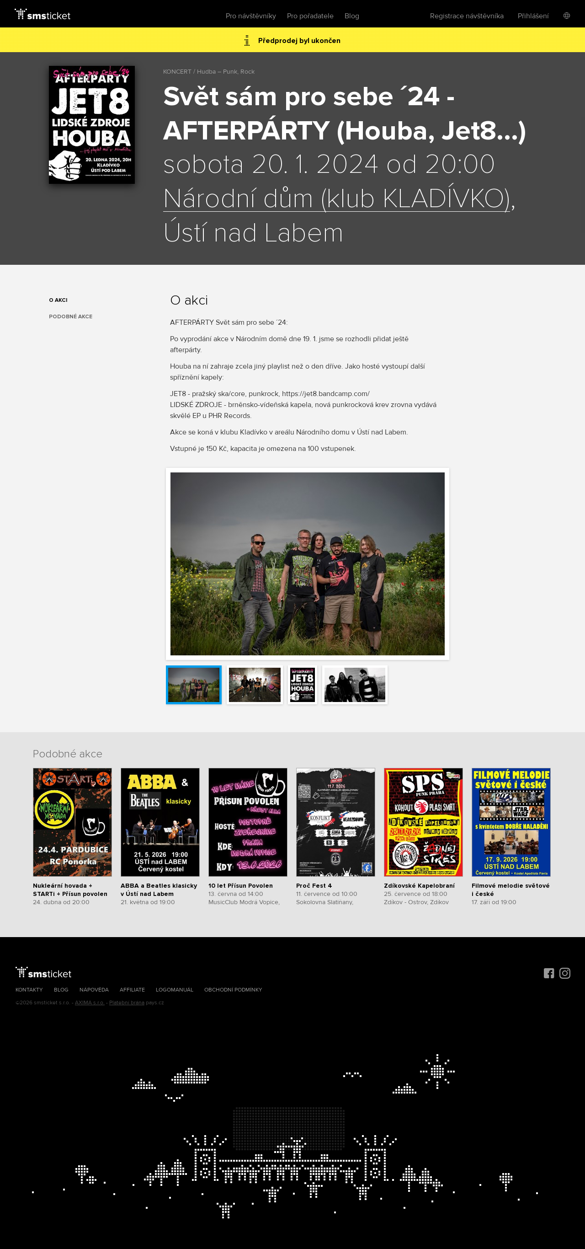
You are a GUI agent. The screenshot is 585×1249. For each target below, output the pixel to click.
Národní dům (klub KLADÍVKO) (336, 199)
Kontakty (29, 989)
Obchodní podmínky (233, 989)
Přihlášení (533, 16)
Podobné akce (70, 316)
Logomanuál (174, 989)
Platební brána (126, 1002)
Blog (352, 16)
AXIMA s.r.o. (90, 1002)
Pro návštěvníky (251, 16)
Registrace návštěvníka (467, 16)
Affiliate (132, 989)
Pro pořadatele (310, 16)
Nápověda (94, 989)
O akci (58, 300)
